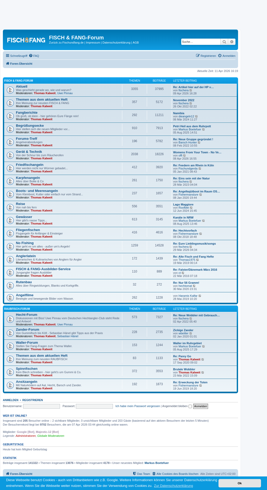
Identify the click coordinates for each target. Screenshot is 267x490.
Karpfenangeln (28, 178)
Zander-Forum (27, 329)
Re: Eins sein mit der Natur (191, 178)
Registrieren (32, 400)
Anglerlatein (26, 256)
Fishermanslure (188, 194)
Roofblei (184, 207)
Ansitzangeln (26, 382)
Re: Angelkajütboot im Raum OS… (196, 191)
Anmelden (11, 400)
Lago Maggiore (183, 204)
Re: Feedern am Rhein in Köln (193, 165)
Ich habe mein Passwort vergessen (138, 406)
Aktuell (21, 86)
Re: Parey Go (182, 356)
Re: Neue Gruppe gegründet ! (193, 139)
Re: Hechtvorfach (185, 230)
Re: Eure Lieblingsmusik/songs (194, 243)
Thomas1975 (187, 259)
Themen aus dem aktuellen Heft (42, 99)
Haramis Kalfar (188, 295)
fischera (184, 90)
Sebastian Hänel (67, 336)
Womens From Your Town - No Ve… (197, 152)
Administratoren (26, 435)
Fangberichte (27, 112)
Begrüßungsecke (30, 126)
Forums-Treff (26, 139)
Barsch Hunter (188, 142)
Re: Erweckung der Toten (190, 382)
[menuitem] (34, 56)
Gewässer (24, 217)
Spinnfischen (27, 369)
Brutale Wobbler (184, 369)
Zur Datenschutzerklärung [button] (173, 486)
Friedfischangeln (30, 165)
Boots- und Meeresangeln (37, 191)
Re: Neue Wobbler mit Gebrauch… (196, 315)
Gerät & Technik (29, 152)
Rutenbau (24, 282)
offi (180, 155)
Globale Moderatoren (50, 435)
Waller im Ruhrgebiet (187, 343)
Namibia (178, 113)
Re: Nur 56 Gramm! (186, 282)
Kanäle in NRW (183, 217)
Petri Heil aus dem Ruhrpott (192, 126)
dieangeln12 (186, 116)
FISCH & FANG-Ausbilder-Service (43, 269)
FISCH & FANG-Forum (18, 80)
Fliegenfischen (28, 230)
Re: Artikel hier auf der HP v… (193, 87)
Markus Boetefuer (190, 129)
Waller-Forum (27, 342)
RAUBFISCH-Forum (17, 308)
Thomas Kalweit (45, 93)
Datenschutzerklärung (116, 42)
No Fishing (25, 243)
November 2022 (183, 100)
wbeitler (184, 333)
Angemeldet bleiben (177, 406)
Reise (20, 204)
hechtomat (185, 285)
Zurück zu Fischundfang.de (66, 42)
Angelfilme (24, 295)
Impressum (93, 42)
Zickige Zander (183, 330)
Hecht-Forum (26, 315)
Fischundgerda (188, 168)
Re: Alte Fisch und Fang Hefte (193, 256)
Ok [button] (240, 483)
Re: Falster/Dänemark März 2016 (195, 269)
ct (180, 272)
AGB (136, 42)
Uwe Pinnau (64, 93)
